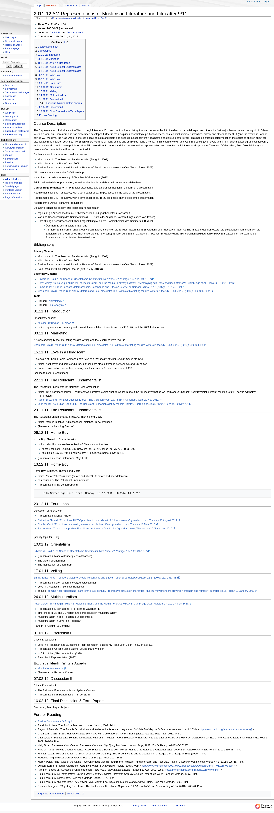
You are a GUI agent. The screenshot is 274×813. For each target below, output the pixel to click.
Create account (254, 1)
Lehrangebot (11, 116)
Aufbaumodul (56, 793)
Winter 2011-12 (75, 793)
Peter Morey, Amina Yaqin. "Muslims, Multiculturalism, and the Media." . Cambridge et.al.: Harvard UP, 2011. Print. (136, 283)
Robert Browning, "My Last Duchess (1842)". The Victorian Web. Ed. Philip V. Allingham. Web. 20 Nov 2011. (98, 399)
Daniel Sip (55, 32)
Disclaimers (179, 805)
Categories (41, 793)
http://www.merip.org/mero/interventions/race (225, 729)
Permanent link (12, 193)
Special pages (12, 186)
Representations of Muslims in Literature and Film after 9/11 (80, 18)
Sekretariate (11, 89)
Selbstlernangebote (15, 124)
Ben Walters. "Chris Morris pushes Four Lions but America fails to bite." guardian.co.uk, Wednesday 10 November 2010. (105, 528)
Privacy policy (139, 805)
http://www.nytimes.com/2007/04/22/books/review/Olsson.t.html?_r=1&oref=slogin (187, 765)
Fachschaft (10, 96)
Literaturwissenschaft (16, 144)
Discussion (51, 5)
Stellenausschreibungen (17, 92)
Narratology (55, 301)
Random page (12, 48)
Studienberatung (13, 134)
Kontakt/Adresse (13, 75)
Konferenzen (11, 169)
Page (38, 5)
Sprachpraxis (11, 159)
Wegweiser (10, 113)
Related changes (13, 183)
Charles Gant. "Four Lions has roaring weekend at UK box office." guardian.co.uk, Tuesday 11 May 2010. (97, 524)
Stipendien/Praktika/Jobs (17, 131)
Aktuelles (9, 99)
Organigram (11, 103)
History (85, 5)
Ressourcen (11, 120)
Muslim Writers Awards (51, 668)
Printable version (13, 190)
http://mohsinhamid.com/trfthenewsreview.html (192, 769)
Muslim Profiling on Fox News (54, 323)
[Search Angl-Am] (14, 62)
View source (71, 5)
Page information (13, 197)
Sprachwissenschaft (15, 151)
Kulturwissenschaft (14, 148)
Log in (266, 1)
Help (7, 52)
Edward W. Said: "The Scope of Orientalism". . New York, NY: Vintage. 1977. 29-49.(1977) (95, 279)
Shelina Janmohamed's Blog (54, 721)
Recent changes (13, 45)
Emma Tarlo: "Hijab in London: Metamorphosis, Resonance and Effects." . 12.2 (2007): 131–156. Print (110, 287)
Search (4, 57)
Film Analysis (56, 305)
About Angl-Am (159, 805)
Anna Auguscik (75, 32)
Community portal (14, 41)
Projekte (9, 162)
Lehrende (10, 85)
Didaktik (9, 155)
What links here (13, 179)
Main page (10, 37)
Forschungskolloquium (16, 166)
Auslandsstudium (13, 127)
